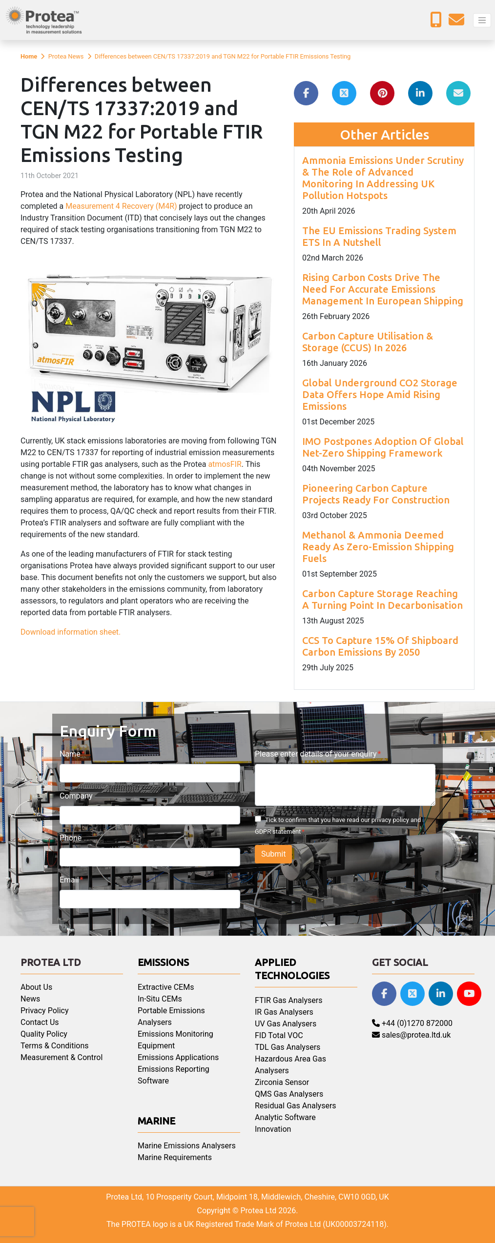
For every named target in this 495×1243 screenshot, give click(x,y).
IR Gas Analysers (284, 1012)
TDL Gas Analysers (287, 1047)
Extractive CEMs (166, 987)
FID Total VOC (279, 1035)
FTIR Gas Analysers (288, 1000)
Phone (71, 837)
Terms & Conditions (55, 1045)
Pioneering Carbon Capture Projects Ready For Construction (376, 493)
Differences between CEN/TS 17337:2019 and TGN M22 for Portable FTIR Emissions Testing (223, 56)
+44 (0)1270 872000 (412, 1023)
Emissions (163, 962)
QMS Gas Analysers (289, 1094)
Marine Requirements (175, 1157)
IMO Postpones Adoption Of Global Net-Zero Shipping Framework (383, 447)
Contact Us (40, 1022)
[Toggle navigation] (482, 20)
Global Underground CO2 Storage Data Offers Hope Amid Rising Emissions (379, 394)
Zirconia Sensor (282, 1082)
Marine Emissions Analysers (187, 1145)
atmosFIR (224, 464)
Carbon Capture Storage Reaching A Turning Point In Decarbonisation (382, 599)
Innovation (273, 1129)
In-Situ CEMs (160, 998)
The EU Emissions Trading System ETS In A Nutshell (379, 236)
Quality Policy (44, 1034)
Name (70, 754)
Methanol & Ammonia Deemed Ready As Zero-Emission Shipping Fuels (378, 546)
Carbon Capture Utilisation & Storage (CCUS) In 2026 (367, 341)
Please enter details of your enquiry (315, 754)
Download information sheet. (71, 632)
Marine (156, 1120)
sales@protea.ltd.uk (411, 1035)
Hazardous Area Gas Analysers (290, 1064)
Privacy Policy (45, 1010)
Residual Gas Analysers (295, 1105)
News (30, 998)
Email (69, 879)
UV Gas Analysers (285, 1023)
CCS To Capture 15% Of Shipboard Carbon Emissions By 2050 (380, 646)
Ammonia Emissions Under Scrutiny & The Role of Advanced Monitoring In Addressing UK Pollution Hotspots (383, 178)
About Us (36, 987)
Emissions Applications (178, 1057)
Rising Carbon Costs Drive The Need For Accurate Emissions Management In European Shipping (382, 289)
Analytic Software (285, 1117)
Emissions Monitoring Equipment (175, 1039)
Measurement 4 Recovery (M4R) (121, 206)
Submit (273, 854)
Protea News (66, 56)
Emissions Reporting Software (173, 1074)
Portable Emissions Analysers (171, 1016)
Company (76, 796)
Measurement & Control (62, 1057)
